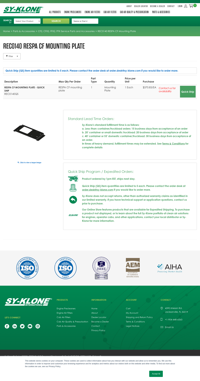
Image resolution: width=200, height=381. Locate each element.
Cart (128, 308)
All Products (55, 12)
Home (94, 308)
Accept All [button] (156, 374)
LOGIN (180, 6)
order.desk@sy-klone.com (125, 70)
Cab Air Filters (110, 12)
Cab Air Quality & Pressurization (134, 12)
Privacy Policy (98, 330)
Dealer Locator (141, 6)
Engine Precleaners (72, 12)
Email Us (169, 327)
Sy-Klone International (24, 10)
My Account (132, 313)
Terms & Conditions (173, 143)
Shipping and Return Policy (139, 317)
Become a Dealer (157, 6)
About (129, 6)
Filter (12, 56)
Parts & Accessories (161, 12)
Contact (171, 6)
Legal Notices (132, 326)
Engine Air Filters (92, 12)
